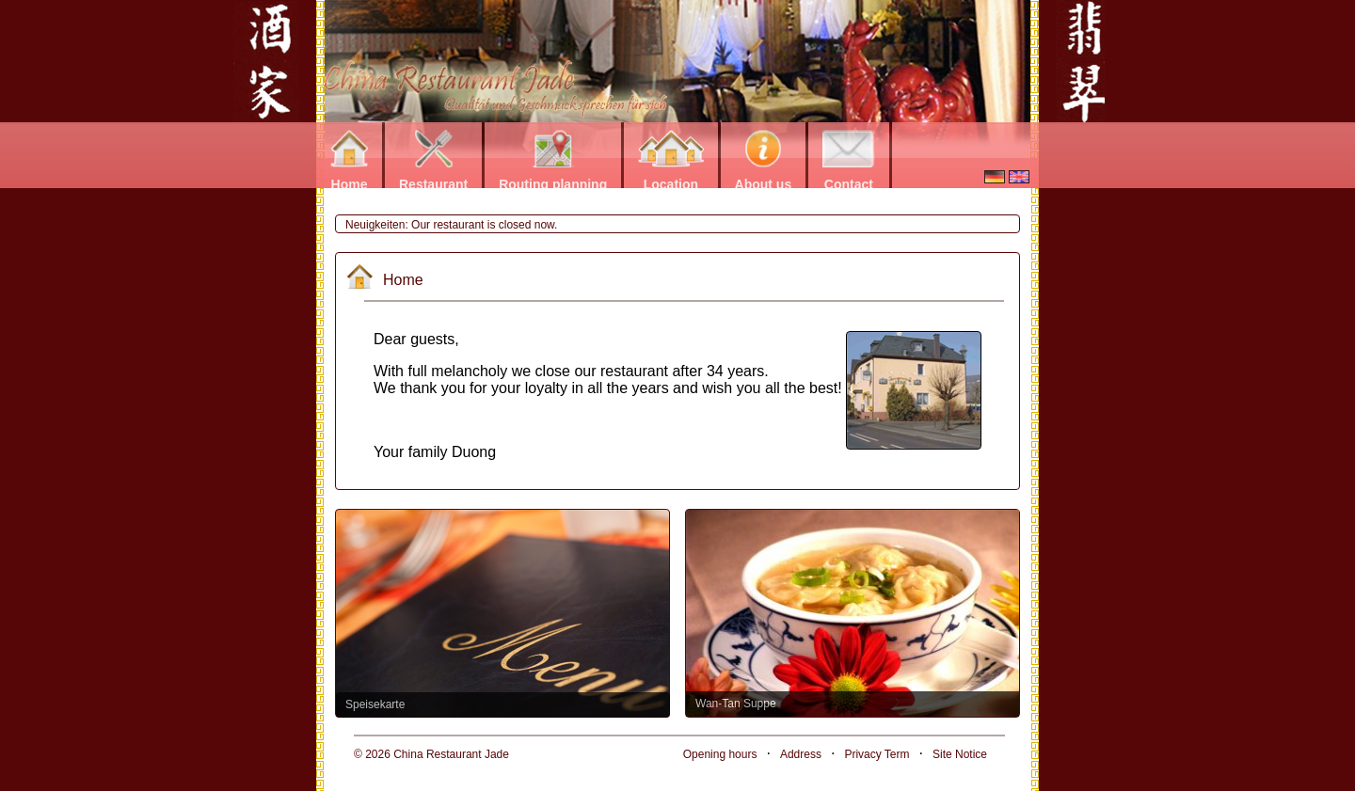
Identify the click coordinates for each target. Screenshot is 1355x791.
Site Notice (960, 754)
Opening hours (720, 754)
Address (800, 754)
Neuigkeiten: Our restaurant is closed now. (451, 224)
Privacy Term (876, 754)
